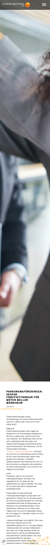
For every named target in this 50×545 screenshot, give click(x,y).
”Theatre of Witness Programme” (19, 452)
